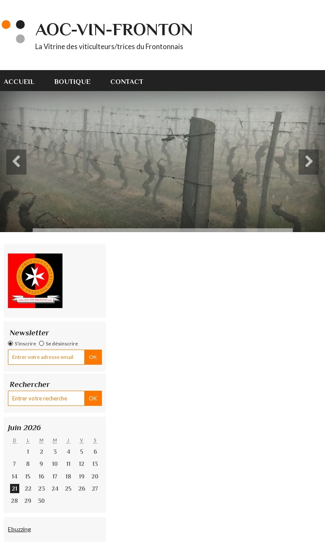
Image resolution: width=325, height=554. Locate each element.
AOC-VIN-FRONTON (114, 29)
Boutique (72, 82)
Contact (126, 82)
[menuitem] (24, 80)
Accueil (19, 82)
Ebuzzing (19, 529)
